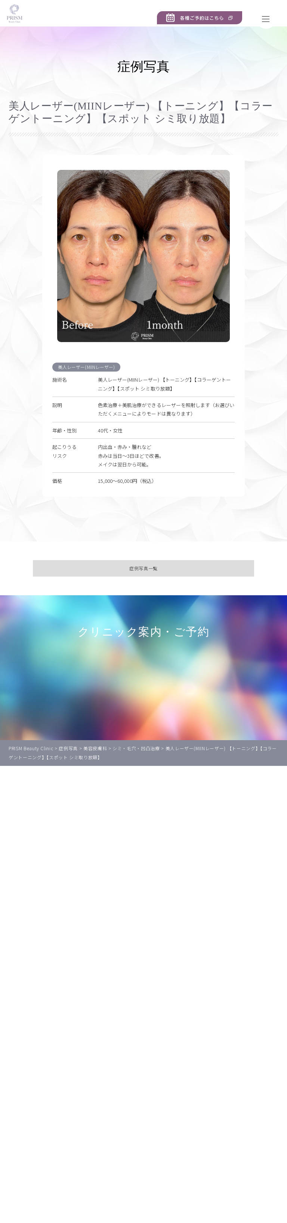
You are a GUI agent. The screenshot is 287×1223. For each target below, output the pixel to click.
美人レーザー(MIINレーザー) (88, 378)
